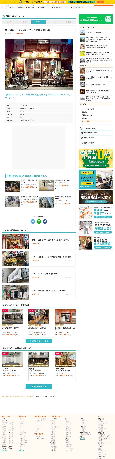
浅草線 (68, 441)
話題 (53, 22)
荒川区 (11, 433)
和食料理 (22, 439)
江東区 (11, 427)
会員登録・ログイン (103, 7)
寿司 (21, 435)
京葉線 (53, 437)
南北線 (68, 435)
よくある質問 (101, 457)
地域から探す (87, 138)
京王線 (82, 425)
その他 (22, 449)
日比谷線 (68, 425)
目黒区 (4, 439)
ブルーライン (69, 449)
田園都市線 (54, 447)
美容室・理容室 (39, 421)
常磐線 (53, 435)
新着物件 (101, 421)
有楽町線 (68, 431)
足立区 (4, 437)
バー (21, 427)
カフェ (22, 425)
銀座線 (68, 421)
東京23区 (4, 421)
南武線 (53, 439)
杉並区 (11, 441)
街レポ (24, 22)
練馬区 (4, 445)
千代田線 (68, 429)
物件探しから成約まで (104, 437)
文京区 (11, 435)
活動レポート (102, 453)
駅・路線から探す (89, 133)
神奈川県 (4, 449)
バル (21, 429)
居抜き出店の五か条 (104, 439)
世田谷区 (11, 429)
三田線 (68, 443)
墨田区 (4, 427)
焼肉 (21, 447)
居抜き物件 (38, 436)
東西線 (68, 427)
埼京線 (53, 425)
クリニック (38, 425)
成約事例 (101, 431)
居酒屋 (22, 419)
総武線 (53, 429)
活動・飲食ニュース (19, 396)
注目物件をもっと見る (39, 341)
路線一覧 (82, 439)
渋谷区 (4, 431)
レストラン (23, 437)
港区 (3, 425)
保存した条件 (65, 7)
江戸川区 (5, 443)
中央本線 (53, 431)
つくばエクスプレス (85, 435)
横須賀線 (53, 441)
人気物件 (101, 427)
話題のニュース (87, 115)
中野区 (4, 441)
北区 (3, 433)
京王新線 (83, 423)
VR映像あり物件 (103, 423)
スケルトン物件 (39, 438)
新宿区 (4, 435)
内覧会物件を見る (38, 386)
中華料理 (22, 445)
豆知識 (68, 22)
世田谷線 (53, 451)
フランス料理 (23, 441)
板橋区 (11, 443)
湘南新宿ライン (55, 427)
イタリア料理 (23, 443)
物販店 (37, 429)
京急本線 (82, 437)
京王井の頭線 (84, 421)
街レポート (86, 118)
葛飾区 (11, 439)
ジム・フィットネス (41, 423)
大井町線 (53, 449)
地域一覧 (4, 451)
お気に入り (53, 7)
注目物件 (101, 425)
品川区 (11, 437)
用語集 (100, 441)
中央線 (53, 423)
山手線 (53, 421)
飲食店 (22, 423)
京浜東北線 (54, 433)
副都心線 (68, 437)
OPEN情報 (19, 33)
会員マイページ (102, 455)
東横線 (53, 445)
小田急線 (83, 429)
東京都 (3, 419)
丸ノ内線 (68, 423)
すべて (9, 22)
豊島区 (11, 431)
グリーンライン (70, 451)
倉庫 (36, 431)
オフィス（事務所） (41, 419)
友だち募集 (47, 7)
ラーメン (22, 421)
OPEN (38, 22)
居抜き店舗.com (6, 396)
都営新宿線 (69, 445)
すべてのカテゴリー (89, 109)
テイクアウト (23, 433)
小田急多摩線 (84, 431)
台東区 (11, 425)
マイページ (71, 7)
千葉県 (10, 449)
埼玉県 (10, 447)
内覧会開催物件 (102, 429)
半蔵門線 (68, 433)
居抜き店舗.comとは (104, 435)
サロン (37, 427)
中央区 (11, 423)
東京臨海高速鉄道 (85, 433)
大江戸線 (68, 447)
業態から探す (87, 143)
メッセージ (59, 7)
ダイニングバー (24, 431)
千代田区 (5, 423)
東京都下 (4, 447)
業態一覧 (21, 451)
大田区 (4, 429)
